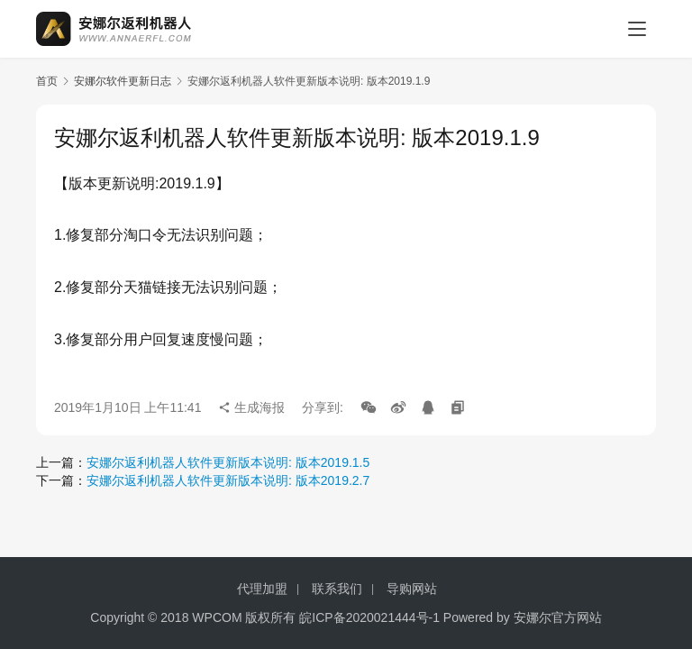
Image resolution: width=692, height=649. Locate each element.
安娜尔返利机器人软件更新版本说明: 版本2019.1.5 (227, 462)
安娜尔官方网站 (558, 617)
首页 (47, 81)
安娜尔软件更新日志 (122, 81)
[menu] (637, 29)
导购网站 (412, 588)
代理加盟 (262, 588)
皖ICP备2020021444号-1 (369, 617)
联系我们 (337, 588)
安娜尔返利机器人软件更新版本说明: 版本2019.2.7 (227, 480)
